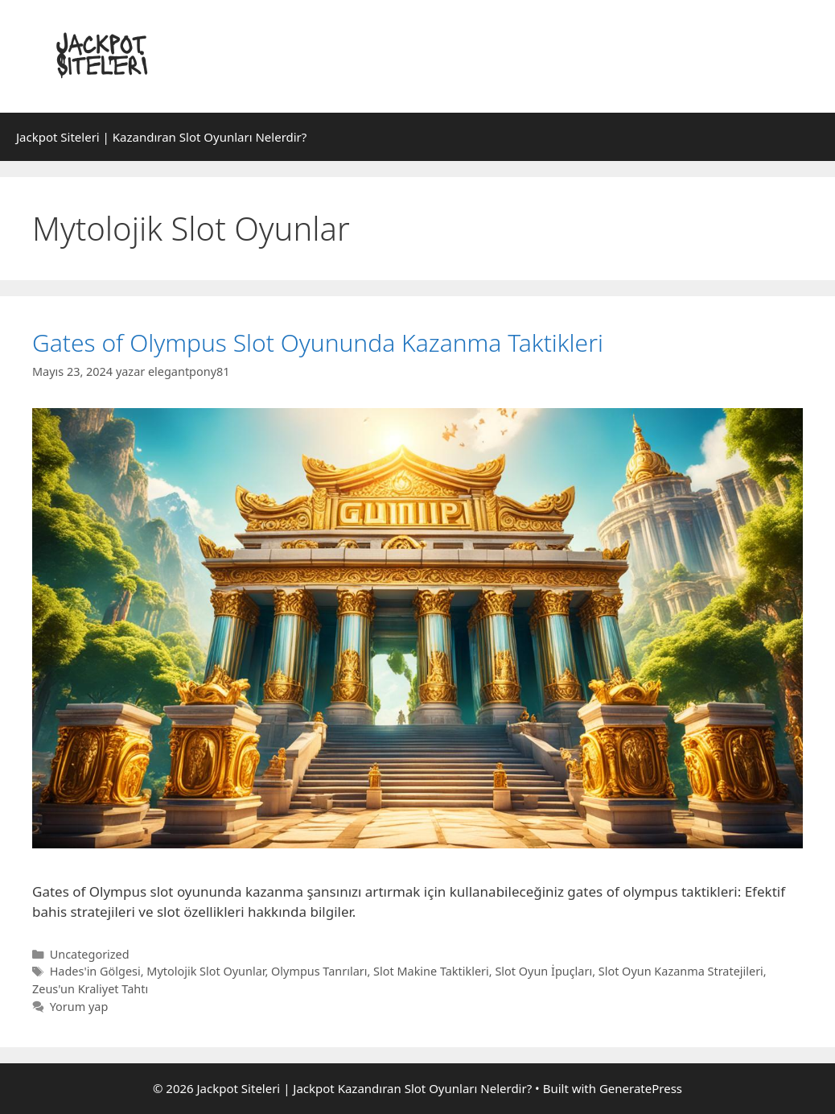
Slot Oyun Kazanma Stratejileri (680, 971)
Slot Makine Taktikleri (431, 971)
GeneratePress (640, 1088)
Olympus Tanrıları (319, 971)
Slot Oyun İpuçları (543, 971)
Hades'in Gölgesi (95, 971)
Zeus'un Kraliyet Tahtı (90, 988)
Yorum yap (79, 1006)
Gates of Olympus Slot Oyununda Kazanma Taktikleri (317, 342)
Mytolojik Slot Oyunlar (205, 971)
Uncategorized (90, 954)
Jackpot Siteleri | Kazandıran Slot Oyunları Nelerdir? (161, 137)
